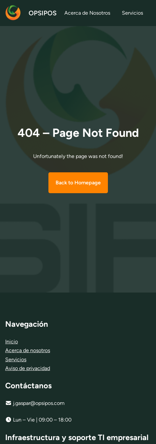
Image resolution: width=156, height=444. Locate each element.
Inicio (11, 341)
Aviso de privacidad (27, 368)
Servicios (15, 359)
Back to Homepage (78, 182)
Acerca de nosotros (27, 350)
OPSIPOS (43, 13)
